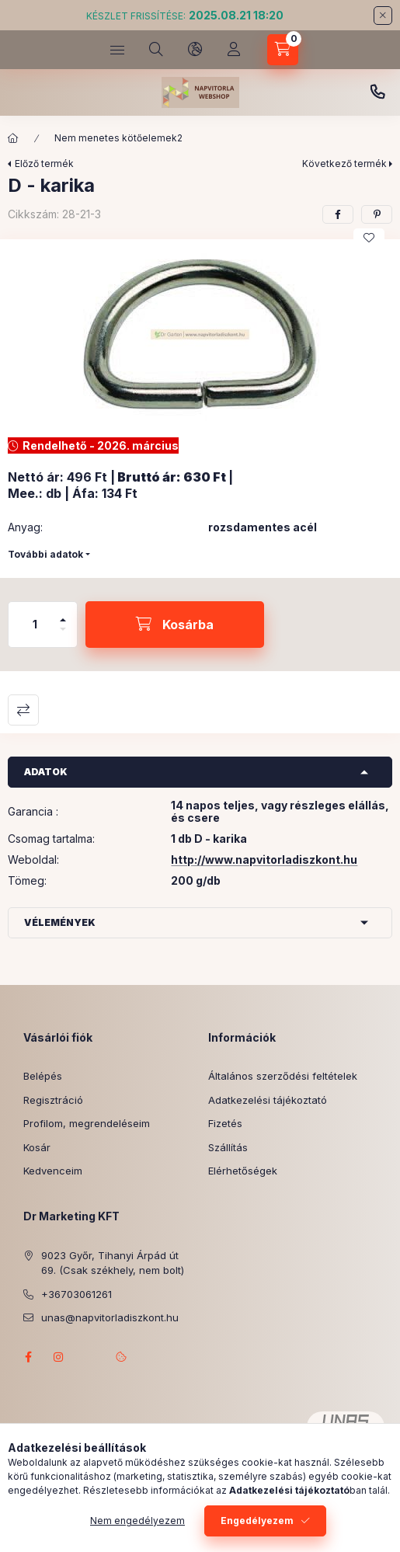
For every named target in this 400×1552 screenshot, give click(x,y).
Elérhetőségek (242, 1170)
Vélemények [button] (60, 922)
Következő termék (344, 163)
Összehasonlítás (23, 710)
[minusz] (63, 636)
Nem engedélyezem (137, 1520)
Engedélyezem (257, 1520)
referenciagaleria (90, 1357)
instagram (59, 1357)
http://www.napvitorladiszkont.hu (264, 859)
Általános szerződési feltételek (282, 1076)
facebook (27, 1357)
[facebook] (337, 214)
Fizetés (225, 1123)
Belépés (42, 1076)
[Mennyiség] (35, 624)
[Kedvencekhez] (368, 237)
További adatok (45, 554)
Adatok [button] (46, 772)
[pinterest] (376, 214)
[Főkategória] (13, 138)
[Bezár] (383, 15)
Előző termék (44, 163)
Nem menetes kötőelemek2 (118, 138)
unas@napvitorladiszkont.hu (110, 1317)
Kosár (36, 1147)
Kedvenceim (52, 1170)
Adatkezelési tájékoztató (267, 1100)
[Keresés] (156, 49)
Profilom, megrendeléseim (86, 1123)
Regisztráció (53, 1100)
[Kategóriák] (117, 49)
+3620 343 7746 (377, 92)
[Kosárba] (174, 624)
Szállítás (228, 1147)
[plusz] (63, 613)
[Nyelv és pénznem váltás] (194, 49)
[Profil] (233, 49)
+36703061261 (76, 1294)
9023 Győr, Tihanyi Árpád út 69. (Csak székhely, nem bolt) (112, 1263)
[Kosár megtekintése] (282, 49)
